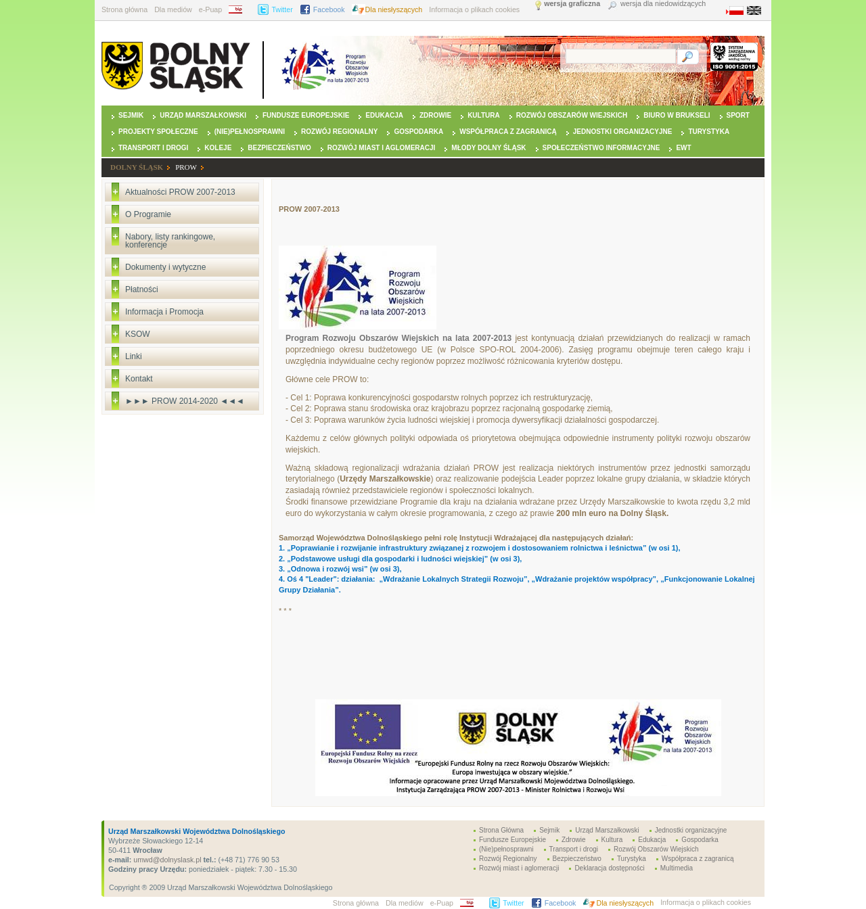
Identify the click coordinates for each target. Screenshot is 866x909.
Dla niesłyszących (394, 9)
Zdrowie (435, 115)
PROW (186, 167)
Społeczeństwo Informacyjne (601, 148)
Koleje (217, 148)
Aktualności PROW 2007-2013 (180, 192)
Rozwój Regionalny (339, 131)
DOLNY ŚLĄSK (136, 167)
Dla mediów (173, 9)
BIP (240, 9)
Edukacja (384, 115)
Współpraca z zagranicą (508, 131)
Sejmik (130, 115)
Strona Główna (501, 830)
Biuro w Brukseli (676, 115)
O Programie (148, 214)
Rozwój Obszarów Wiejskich (571, 115)
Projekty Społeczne (158, 131)
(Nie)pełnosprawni (249, 131)
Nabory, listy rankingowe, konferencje (170, 241)
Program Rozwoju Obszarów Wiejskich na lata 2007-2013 (398, 338)
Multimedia (676, 868)
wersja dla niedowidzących (663, 3)
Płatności (141, 289)
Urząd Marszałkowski (203, 115)
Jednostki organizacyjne (623, 131)
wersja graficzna (572, 3)
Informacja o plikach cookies (474, 9)
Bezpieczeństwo (279, 148)
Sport (738, 115)
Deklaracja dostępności (609, 868)
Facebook (329, 9)
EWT (683, 148)
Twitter (281, 9)
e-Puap (210, 9)
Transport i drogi (153, 148)
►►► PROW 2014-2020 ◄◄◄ (184, 401)
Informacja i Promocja (164, 312)
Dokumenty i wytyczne (165, 267)
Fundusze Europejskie (306, 115)
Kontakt (139, 378)
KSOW (137, 334)
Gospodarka (418, 131)
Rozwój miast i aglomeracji (381, 148)
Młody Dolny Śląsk (488, 148)
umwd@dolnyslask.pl (166, 860)
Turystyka (708, 131)
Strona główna (124, 9)
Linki (133, 356)
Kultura (484, 115)
